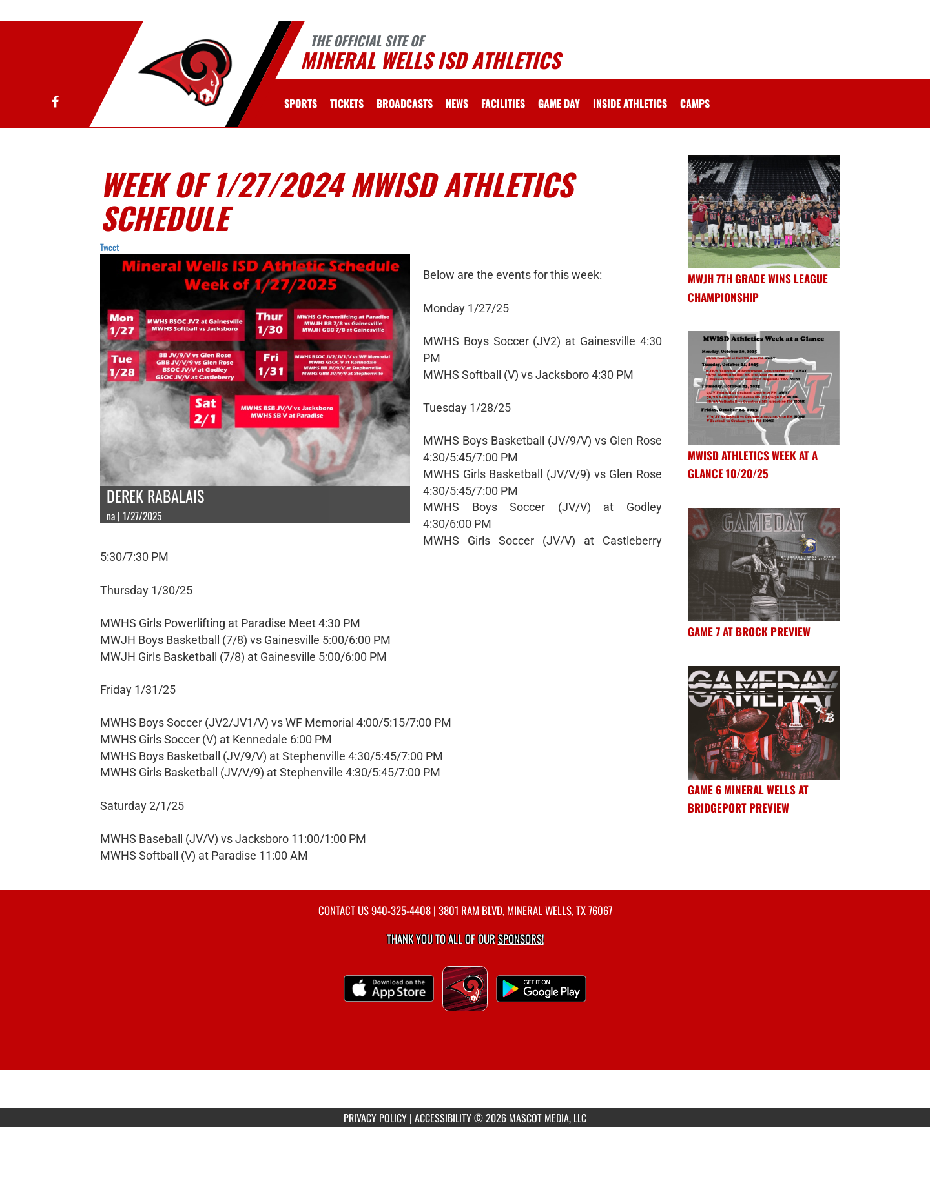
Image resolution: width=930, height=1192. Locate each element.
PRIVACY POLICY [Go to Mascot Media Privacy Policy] (375, 1118)
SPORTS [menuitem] (300, 103)
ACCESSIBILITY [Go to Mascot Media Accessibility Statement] (443, 1118)
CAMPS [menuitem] (695, 103)
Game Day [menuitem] (559, 103)
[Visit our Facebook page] (55, 102)
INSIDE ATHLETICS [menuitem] (630, 103)
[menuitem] (347, 103)
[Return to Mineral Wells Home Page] (184, 73)
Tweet (109, 247)
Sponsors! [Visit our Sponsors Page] (521, 939)
